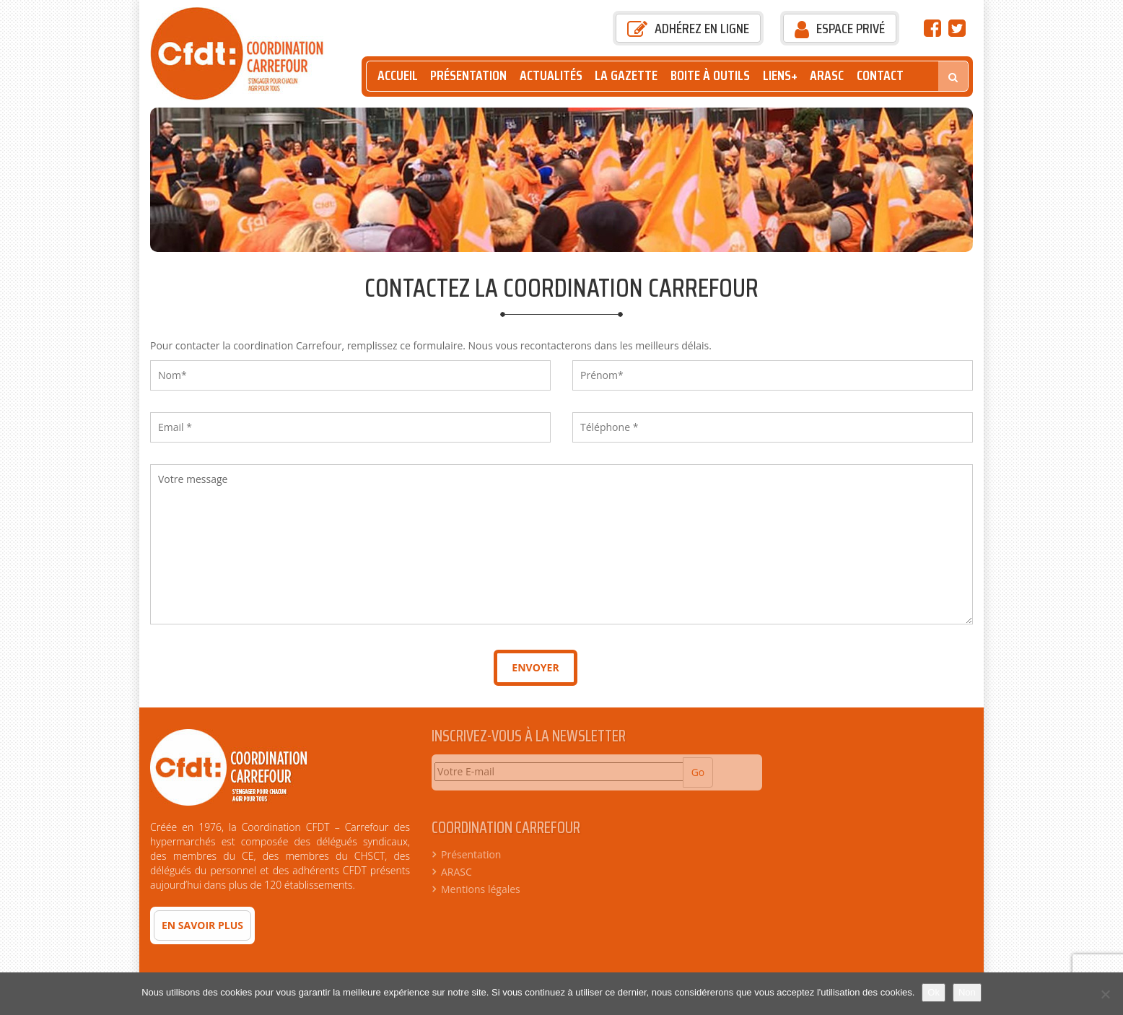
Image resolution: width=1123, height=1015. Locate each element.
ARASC (827, 75)
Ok (933, 992)
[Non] (1105, 994)
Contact (880, 75)
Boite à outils (710, 75)
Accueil (397, 75)
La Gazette (626, 75)
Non (967, 992)
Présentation (468, 75)
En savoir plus (202, 925)
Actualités (551, 75)
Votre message (561, 544)
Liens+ (780, 75)
